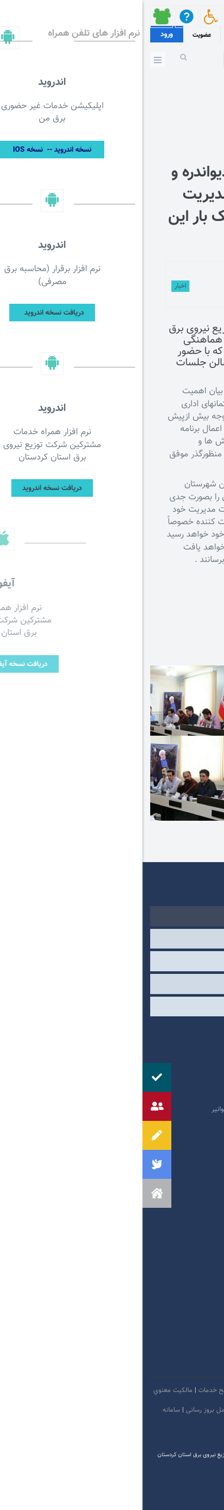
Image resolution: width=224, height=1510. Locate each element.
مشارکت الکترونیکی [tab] (111, 1006)
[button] (14, 1193)
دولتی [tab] (112, 916)
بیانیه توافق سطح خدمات (90, 1390)
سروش (147, 1365)
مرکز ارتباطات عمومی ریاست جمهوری (146, 1032)
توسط (149, 272)
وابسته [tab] (112, 939)
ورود (24, 34)
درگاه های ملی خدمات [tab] (112, 961)
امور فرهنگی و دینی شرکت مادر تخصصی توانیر (132, 1109)
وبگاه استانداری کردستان (163, 1094)
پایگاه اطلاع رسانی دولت (164, 1078)
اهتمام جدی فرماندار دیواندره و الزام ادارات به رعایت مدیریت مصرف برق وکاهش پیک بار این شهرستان (121, 205)
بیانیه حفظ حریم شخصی (145, 1410)
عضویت (59, 35)
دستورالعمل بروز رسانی (74, 1410)
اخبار (38, 286)
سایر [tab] (112, 984)
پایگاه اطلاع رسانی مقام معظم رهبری (146, 1063)
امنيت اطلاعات (149, 1390)
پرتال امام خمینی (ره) (167, 1047)
